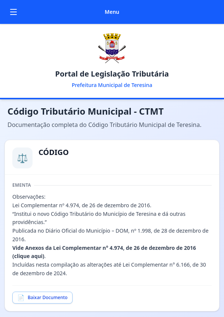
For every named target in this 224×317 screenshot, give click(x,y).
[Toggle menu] (13, 11)
